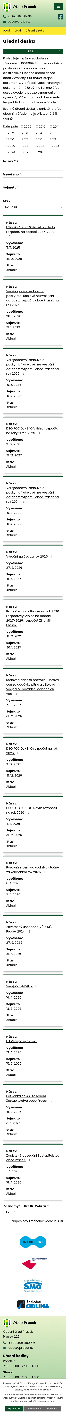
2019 (53, 139)
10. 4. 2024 (13, 513)
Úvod (6, 30)
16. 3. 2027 (13, 579)
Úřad (18, 30)
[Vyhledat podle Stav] (33, 207)
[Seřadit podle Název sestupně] (18, 161)
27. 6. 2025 (14, 942)
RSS (44, 51)
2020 (11, 146)
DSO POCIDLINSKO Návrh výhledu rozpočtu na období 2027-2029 (30, 231)
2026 (42, 152)
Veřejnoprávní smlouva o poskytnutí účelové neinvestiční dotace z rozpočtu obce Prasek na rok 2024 (32, 495)
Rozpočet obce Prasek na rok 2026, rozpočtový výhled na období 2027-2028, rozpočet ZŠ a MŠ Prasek (33, 618)
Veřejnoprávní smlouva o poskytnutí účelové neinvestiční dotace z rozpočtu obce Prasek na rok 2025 (32, 367)
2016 (11, 139)
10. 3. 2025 (13, 385)
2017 (25, 139)
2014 (39, 133)
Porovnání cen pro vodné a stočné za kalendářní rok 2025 (32, 869)
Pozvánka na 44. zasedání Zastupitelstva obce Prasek (30, 1098)
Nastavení (52, 1408)
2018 (39, 139)
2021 (26, 146)
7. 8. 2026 (13, 894)
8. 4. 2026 (13, 883)
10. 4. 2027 (13, 524)
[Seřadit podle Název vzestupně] (18, 160)
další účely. (45, 1389)
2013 (25, 133)
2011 (55, 126)
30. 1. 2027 (13, 647)
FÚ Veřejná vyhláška (24, 1041)
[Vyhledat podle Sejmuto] (33, 193)
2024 (11, 152)
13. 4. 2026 (13, 1052)
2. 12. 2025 (13, 444)
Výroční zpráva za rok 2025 (30, 556)
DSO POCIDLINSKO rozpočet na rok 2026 (31, 750)
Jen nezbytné (34, 1408)
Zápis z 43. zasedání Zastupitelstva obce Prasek (32, 1157)
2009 (27, 126)
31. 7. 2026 (13, 954)
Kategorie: (10, 126)
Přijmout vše (14, 1408)
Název (9, 161)
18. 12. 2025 (14, 636)
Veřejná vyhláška (22, 986)
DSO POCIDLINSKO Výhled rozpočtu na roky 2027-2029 (32, 430)
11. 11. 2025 (13, 247)
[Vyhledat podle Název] (33, 167)
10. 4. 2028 (13, 396)
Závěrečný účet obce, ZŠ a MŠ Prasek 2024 (29, 929)
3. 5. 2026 (13, 1123)
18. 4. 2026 (13, 1182)
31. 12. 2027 (14, 455)
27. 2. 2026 (14, 567)
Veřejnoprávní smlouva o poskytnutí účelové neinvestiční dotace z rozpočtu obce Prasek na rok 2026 (32, 298)
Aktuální (12, 270)
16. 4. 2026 (13, 997)
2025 (26, 152)
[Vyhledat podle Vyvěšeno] (33, 180)
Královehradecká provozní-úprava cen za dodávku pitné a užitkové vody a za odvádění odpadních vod (32, 687)
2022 (40, 146)
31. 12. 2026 (14, 716)
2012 (11, 133)
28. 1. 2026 (13, 316)
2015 (53, 133)
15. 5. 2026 (13, 1063)
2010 (42, 126)
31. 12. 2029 (14, 259)
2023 (55, 146)
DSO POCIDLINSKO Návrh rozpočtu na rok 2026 (31, 810)
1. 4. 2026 (12, 1171)
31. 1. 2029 (13, 327)
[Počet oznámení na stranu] (10, 1211)
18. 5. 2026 (13, 1009)
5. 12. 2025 (13, 705)
